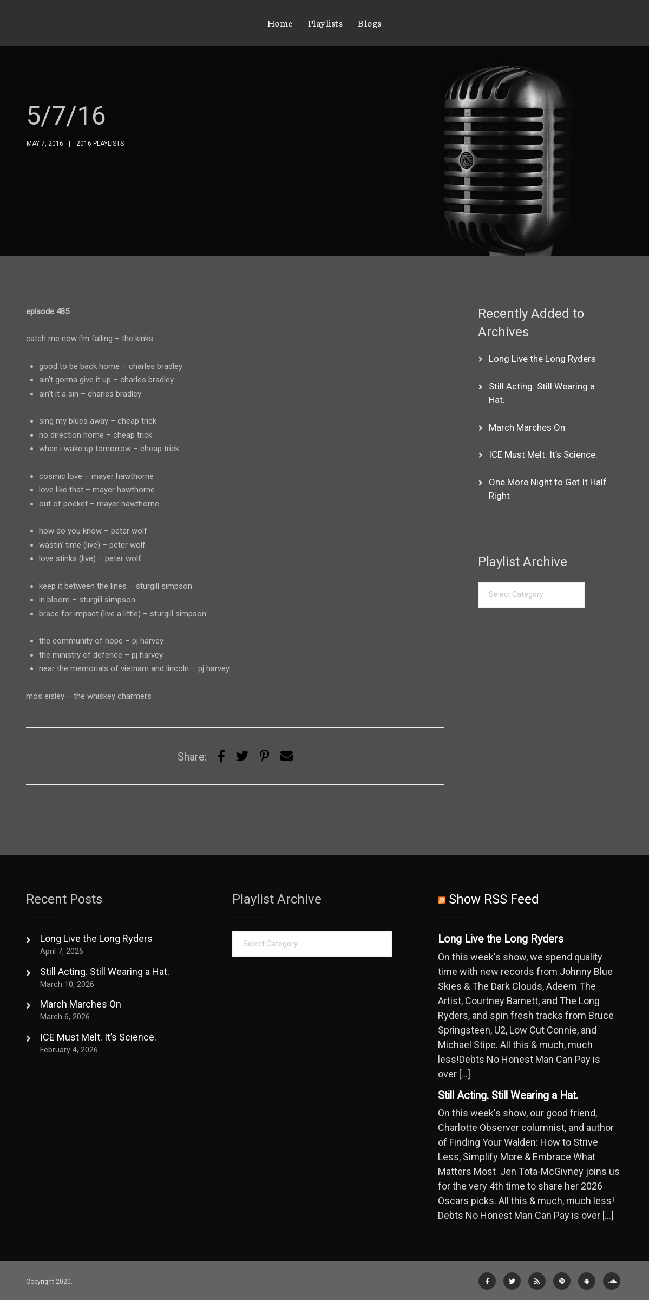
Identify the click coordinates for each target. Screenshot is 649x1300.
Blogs (370, 22)
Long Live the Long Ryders (542, 358)
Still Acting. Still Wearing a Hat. (104, 971)
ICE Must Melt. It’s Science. (543, 454)
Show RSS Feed (494, 899)
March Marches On (527, 427)
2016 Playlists (100, 143)
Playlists (325, 22)
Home (280, 22)
